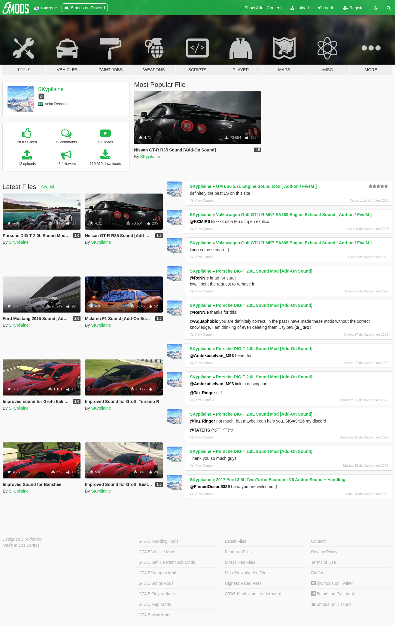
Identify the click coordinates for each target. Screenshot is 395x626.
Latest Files (236, 541)
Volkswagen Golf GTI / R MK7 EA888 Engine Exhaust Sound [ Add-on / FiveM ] (294, 214)
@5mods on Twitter (332, 583)
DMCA (317, 572)
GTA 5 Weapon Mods (158, 572)
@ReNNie (199, 278)
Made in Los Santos (21, 545)
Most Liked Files (240, 562)
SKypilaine (51, 89)
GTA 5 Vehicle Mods (157, 551)
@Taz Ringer (202, 392)
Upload (299, 7)
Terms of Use (323, 562)
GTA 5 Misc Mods (154, 614)
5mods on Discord (331, 604)
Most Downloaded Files (247, 572)
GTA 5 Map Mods (154, 604)
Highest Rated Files (243, 583)
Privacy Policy (324, 551)
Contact (318, 541)
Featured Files (238, 551)
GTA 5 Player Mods (156, 593)
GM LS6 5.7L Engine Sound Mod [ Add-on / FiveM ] (266, 186)
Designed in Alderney (22, 539)
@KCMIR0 (200, 221)
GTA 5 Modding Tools (158, 541)
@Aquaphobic (204, 321)
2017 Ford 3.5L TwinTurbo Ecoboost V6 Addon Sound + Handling (280, 479)
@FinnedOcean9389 (210, 486)
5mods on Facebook (333, 594)
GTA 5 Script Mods (155, 583)
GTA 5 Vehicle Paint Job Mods (166, 562)
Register (354, 7)
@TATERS (200, 430)
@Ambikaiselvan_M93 (212, 355)
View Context (202, 200)
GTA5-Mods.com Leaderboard (253, 593)
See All (47, 187)
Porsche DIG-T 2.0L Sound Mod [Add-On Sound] (264, 271)
